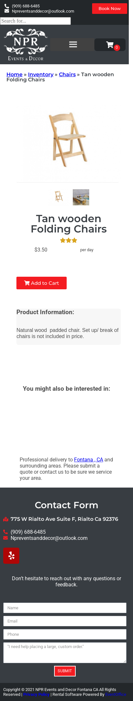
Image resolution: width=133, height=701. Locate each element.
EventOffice (115, 694)
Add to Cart (41, 283)
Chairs (67, 74)
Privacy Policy (36, 694)
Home (14, 74)
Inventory (40, 74)
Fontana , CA (88, 460)
